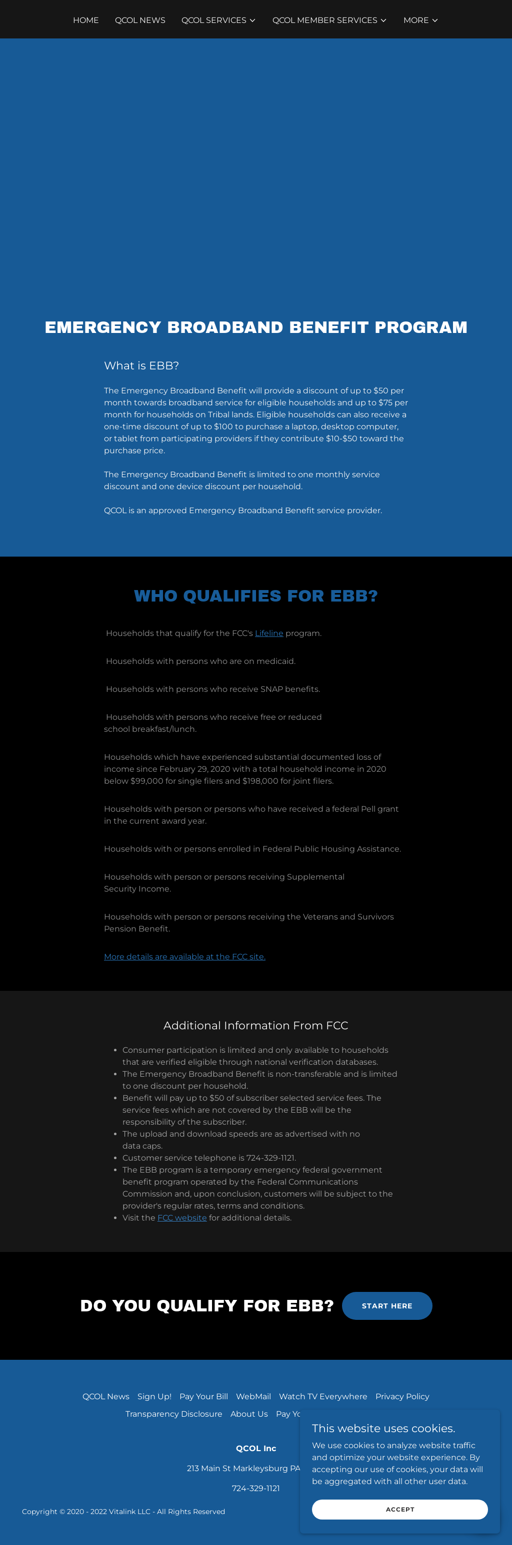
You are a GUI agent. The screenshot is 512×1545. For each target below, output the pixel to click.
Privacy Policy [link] (403, 1396)
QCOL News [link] (140, 20)
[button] (219, 20)
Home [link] (86, 20)
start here (387, 1305)
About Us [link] (249, 1414)
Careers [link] (372, 1414)
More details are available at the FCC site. (185, 956)
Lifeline (269, 633)
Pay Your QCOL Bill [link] (312, 1414)
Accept (400, 1516)
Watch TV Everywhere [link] (323, 1396)
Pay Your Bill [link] (204, 1396)
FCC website (182, 1218)
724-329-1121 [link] (256, 1488)
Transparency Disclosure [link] (174, 1414)
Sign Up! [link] (155, 1396)
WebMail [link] (253, 1396)
